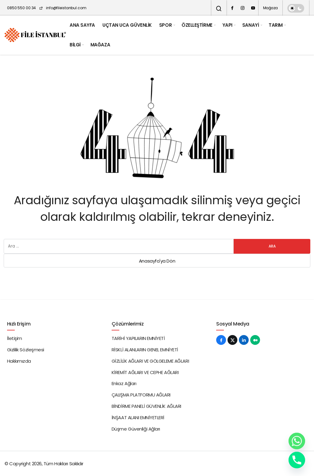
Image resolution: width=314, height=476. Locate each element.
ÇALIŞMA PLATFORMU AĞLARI (141, 395)
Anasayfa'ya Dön (157, 261)
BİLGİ (75, 44)
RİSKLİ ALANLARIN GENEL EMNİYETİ (145, 349)
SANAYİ (250, 25)
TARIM (276, 25)
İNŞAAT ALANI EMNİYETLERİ (138, 417)
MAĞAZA (100, 44)
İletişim (14, 338)
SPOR (165, 25)
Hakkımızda (19, 361)
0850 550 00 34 (21, 7)
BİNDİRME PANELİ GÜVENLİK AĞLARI (146, 406)
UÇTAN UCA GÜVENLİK (127, 25)
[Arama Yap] (219, 9)
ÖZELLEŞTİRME (197, 25)
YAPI (227, 25)
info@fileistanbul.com (62, 7)
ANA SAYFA (82, 25)
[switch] (295, 8)
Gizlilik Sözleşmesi (25, 349)
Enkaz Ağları (124, 383)
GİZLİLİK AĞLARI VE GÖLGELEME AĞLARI (150, 361)
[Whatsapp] (297, 441)
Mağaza (270, 7)
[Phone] (297, 460)
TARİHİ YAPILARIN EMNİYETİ (138, 338)
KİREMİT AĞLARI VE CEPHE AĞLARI (145, 372)
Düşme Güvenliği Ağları (136, 429)
